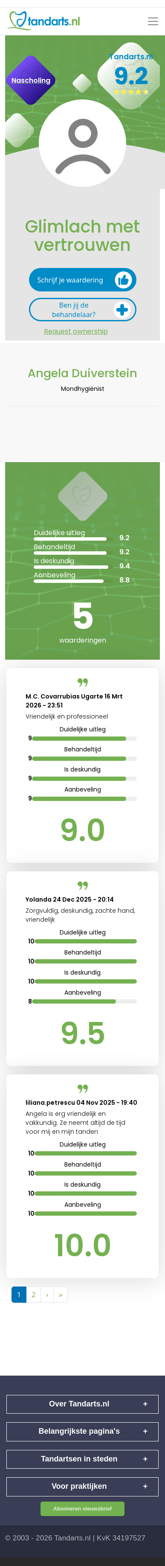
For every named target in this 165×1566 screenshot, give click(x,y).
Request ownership (76, 331)
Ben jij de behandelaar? (91, 309)
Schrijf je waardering (85, 279)
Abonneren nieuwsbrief (82, 1509)
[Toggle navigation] (153, 21)
